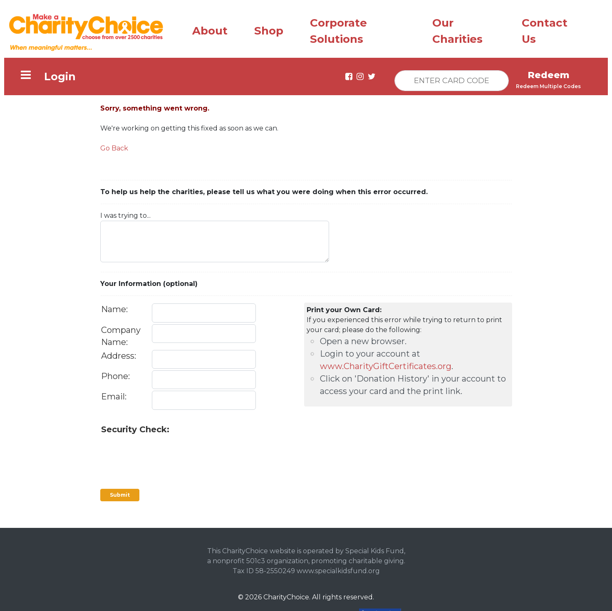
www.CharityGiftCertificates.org (385, 364)
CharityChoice (286, 595)
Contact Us (544, 29)
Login (60, 74)
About (210, 28)
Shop (268, 28)
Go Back (114, 146)
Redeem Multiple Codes (548, 84)
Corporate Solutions (338, 29)
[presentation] (164, 450)
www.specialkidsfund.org (338, 569)
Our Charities (457, 29)
